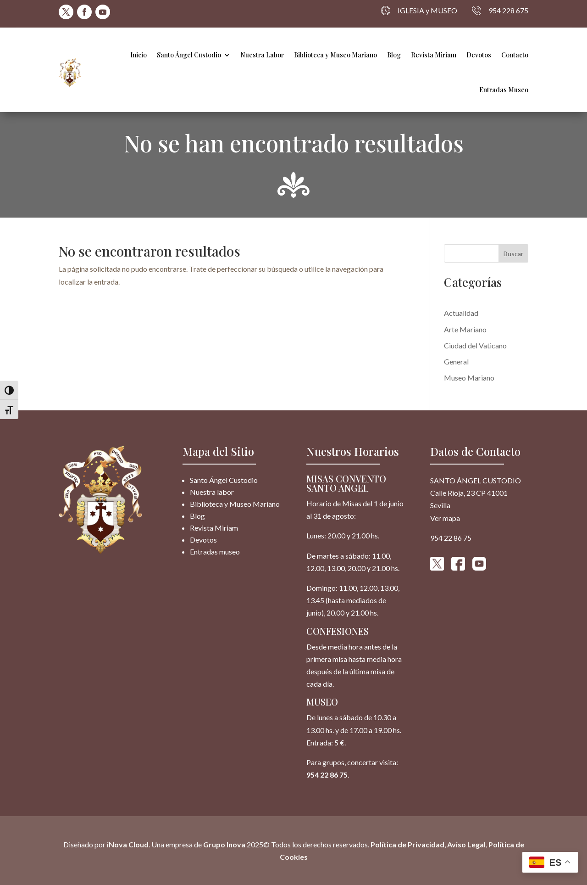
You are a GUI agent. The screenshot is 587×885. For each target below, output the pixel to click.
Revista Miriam (433, 54)
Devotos (478, 54)
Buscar (513, 254)
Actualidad (461, 312)
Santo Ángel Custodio (189, 54)
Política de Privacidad (407, 844)
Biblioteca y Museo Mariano (335, 54)
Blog (394, 54)
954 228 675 (500, 10)
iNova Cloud (127, 844)
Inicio (138, 54)
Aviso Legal (466, 844)
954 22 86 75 (327, 774)
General (456, 361)
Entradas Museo (503, 89)
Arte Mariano (465, 329)
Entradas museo (215, 551)
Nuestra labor (212, 491)
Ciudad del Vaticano (475, 345)
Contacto (514, 54)
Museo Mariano (469, 377)
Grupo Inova (224, 844)
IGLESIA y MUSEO (419, 10)
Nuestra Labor (262, 54)
